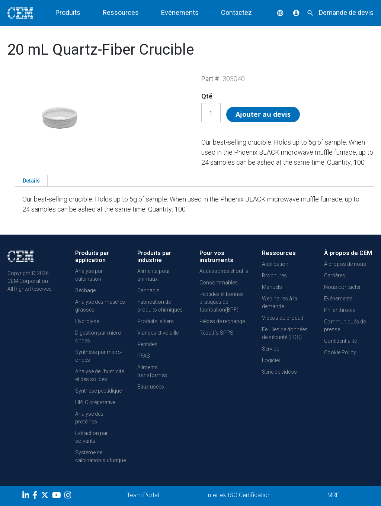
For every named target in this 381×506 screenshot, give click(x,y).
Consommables (218, 283)
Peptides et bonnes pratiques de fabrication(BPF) (221, 302)
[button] (274, 12)
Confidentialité (340, 341)
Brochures (274, 275)
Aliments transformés (152, 371)
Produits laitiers (155, 321)
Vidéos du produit (282, 318)
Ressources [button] (121, 12)
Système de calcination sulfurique (100, 456)
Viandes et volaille (158, 333)
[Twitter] (46, 496)
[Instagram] (68, 496)
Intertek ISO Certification (238, 495)
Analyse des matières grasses (100, 306)
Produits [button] (67, 12)
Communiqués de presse (345, 325)
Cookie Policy (340, 352)
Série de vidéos (279, 372)
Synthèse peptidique (98, 391)
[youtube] (57, 496)
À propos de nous (345, 264)
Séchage (85, 290)
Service (270, 349)
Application (275, 264)
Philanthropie (339, 310)
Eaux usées (150, 387)
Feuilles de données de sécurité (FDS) (285, 333)
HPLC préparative (95, 402)
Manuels (272, 287)
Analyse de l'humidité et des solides (99, 375)
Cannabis (148, 290)
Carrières (334, 275)
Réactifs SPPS (216, 333)
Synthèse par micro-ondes (98, 356)
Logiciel (271, 360)
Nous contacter (342, 287)
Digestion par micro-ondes (99, 337)
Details (31, 181)
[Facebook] (36, 496)
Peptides (147, 344)
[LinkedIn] (26, 496)
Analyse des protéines (89, 418)
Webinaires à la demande (279, 302)
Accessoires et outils (224, 271)
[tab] (31, 180)
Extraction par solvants (91, 437)
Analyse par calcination (89, 275)
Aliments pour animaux (153, 275)
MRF (333, 495)
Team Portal (143, 495)
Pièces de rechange (222, 321)
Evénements (180, 12)
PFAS (143, 356)
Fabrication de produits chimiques (160, 306)
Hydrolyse (87, 321)
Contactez (236, 12)
